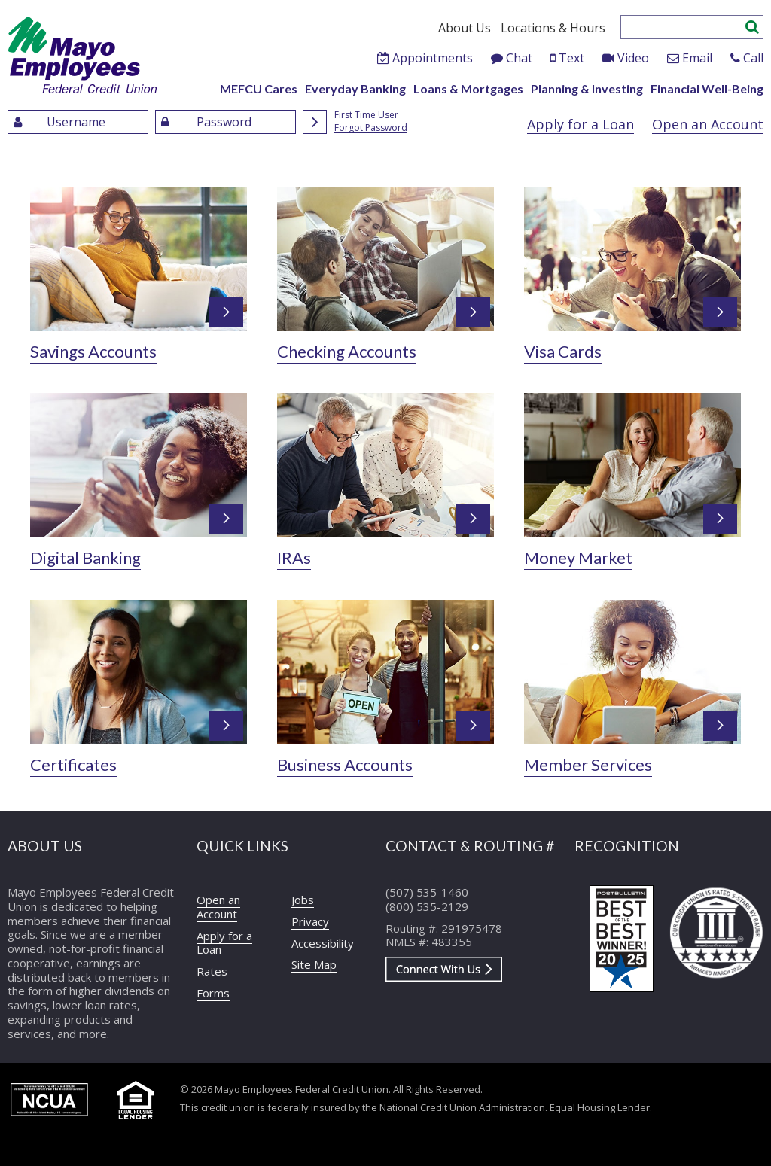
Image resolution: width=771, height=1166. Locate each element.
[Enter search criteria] (683, 27)
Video (633, 58)
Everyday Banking (355, 88)
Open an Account (707, 124)
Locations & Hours (553, 28)
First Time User (366, 115)
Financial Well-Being (707, 88)
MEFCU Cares (258, 88)
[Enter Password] (225, 122)
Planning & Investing (587, 88)
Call (753, 58)
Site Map (314, 964)
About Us (464, 28)
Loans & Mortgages (468, 88)
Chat (519, 58)
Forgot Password (370, 128)
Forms (213, 992)
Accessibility (322, 943)
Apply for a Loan (580, 124)
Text (571, 58)
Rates (212, 971)
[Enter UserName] (78, 122)
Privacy (310, 921)
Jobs (302, 899)
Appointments (432, 58)
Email (697, 58)
